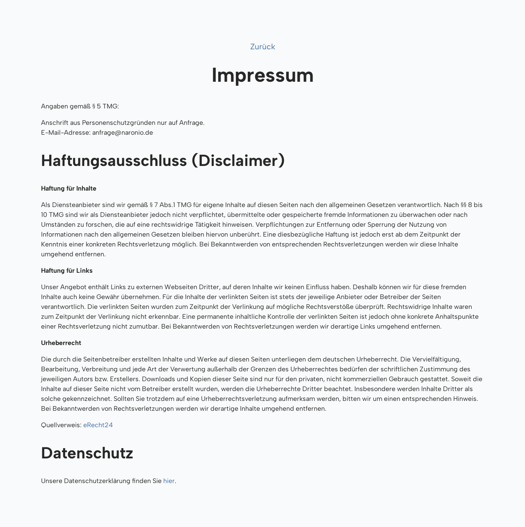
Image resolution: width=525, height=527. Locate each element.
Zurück (262, 46)
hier (169, 481)
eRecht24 (98, 425)
